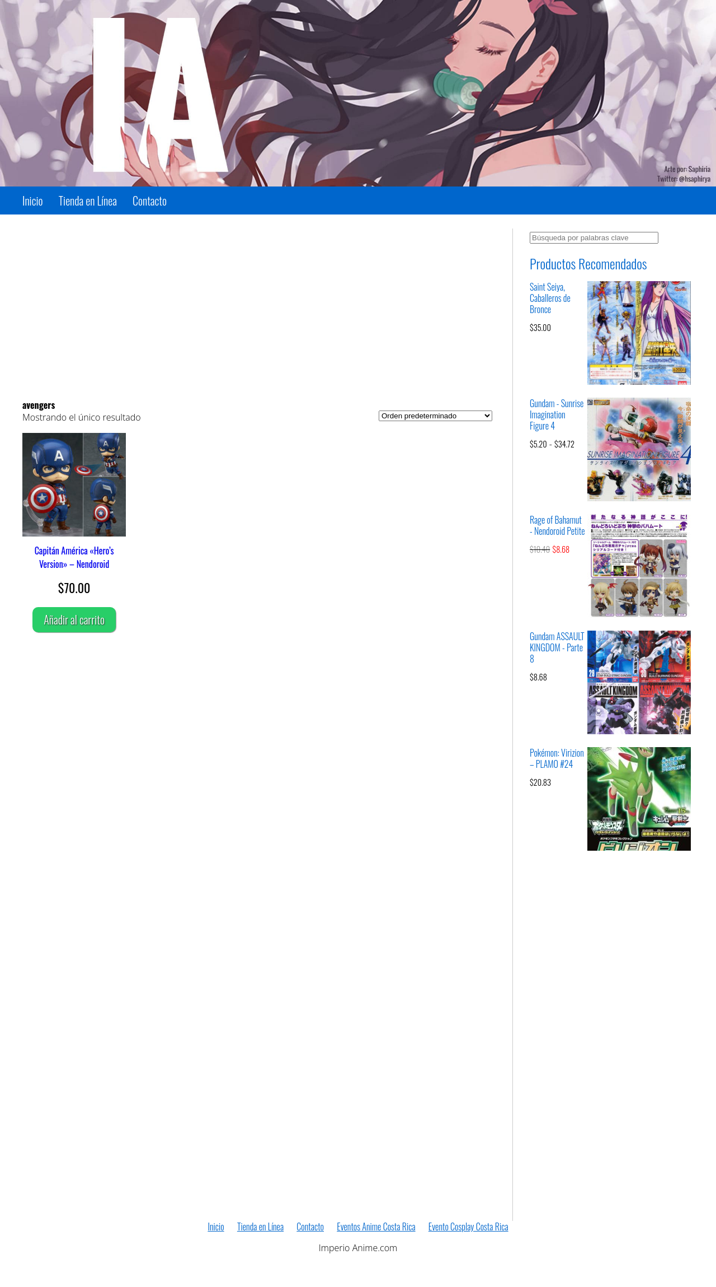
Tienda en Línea (88, 200)
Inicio (32, 200)
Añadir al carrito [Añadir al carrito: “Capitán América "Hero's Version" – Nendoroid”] (74, 619)
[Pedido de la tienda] (435, 416)
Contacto (150, 200)
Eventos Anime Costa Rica (376, 1226)
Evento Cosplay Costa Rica (468, 1226)
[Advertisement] (257, 307)
